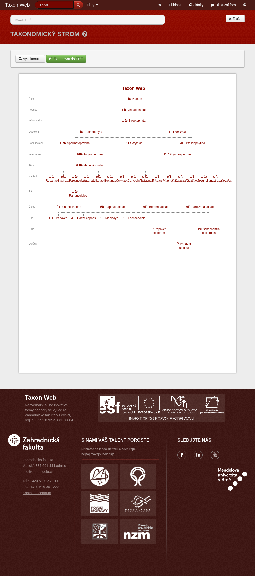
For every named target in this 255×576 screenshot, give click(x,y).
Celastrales (182, 180)
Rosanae (52, 180)
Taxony (20, 20)
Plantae (137, 99)
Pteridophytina (195, 143)
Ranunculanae (78, 180)
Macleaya (111, 218)
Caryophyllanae (138, 180)
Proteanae (146, 180)
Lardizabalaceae (203, 207)
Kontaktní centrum (37, 493)
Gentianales (194, 180)
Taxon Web (17, 5)
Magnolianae (206, 180)
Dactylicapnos (86, 218)
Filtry (92, 5)
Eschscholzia (136, 218)
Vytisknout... (30, 59)
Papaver (61, 218)
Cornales (122, 180)
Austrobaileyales (221, 180)
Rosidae (180, 132)
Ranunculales (78, 195)
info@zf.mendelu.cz (38, 472)
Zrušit (235, 19)
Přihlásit (175, 5)
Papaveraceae (115, 207)
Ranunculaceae (71, 207)
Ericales (157, 180)
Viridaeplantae (137, 110)
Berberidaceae (159, 207)
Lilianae (98, 180)
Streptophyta (136, 120)
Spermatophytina (78, 143)
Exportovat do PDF (66, 59)
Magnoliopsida (93, 165)
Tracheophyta (93, 132)
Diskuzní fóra (223, 5)
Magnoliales (171, 180)
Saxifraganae (66, 180)
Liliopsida (136, 143)
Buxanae (110, 180)
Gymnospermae (180, 154)
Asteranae (88, 180)
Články (196, 5)
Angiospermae (93, 154)
